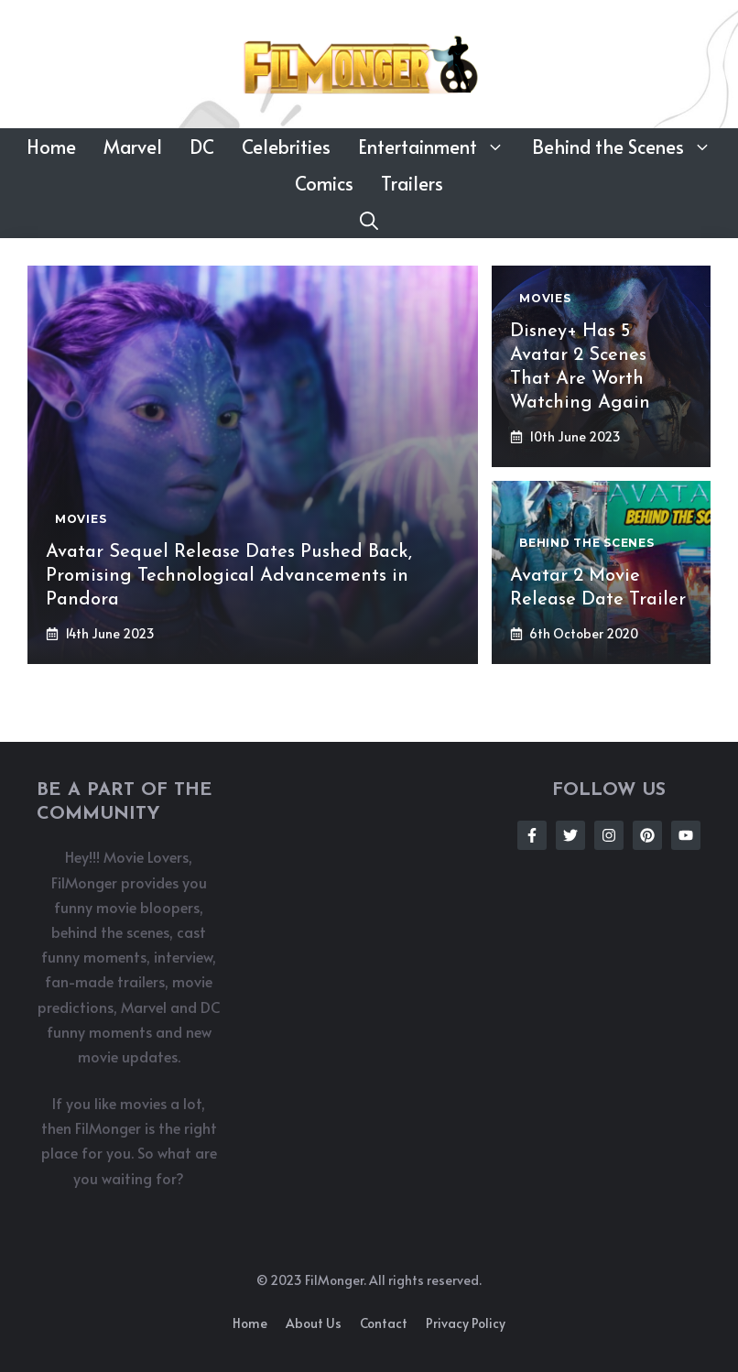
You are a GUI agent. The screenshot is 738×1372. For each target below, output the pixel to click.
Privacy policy (465, 1323)
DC (202, 146)
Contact (383, 1323)
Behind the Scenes (628, 146)
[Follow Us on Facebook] (532, 835)
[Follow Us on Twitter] (570, 835)
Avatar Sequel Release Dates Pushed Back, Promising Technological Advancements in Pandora (229, 576)
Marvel (132, 146)
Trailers (412, 183)
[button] (369, 219)
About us (314, 1323)
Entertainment (438, 146)
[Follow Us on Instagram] (609, 835)
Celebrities (286, 146)
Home (51, 146)
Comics (324, 183)
